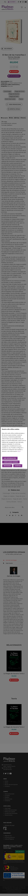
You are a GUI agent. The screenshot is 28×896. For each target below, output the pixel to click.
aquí (19, 451)
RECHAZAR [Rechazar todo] (7, 465)
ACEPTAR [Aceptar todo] (18, 465)
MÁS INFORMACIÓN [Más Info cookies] (10, 458)
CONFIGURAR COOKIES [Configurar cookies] (11, 462)
